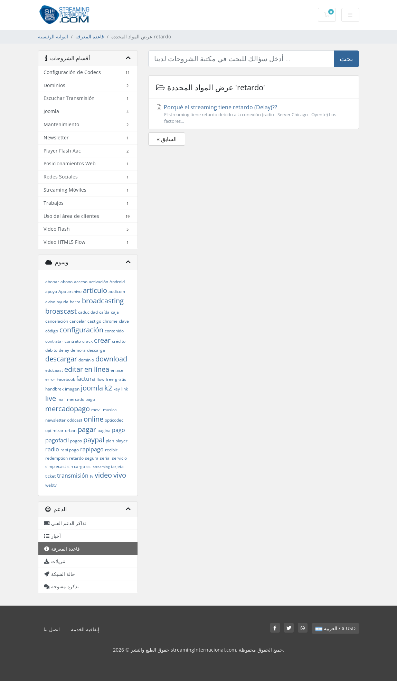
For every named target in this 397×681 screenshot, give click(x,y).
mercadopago (67, 408)
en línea (96, 369)
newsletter (55, 420)
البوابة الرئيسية (53, 36)
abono (66, 282)
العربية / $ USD (335, 628)
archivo (74, 291)
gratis (120, 379)
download (111, 358)
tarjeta (117, 466)
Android (117, 282)
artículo (95, 290)
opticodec (114, 420)
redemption (56, 458)
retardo (76, 458)
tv (91, 476)
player (121, 441)
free (110, 379)
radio (52, 449)
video (103, 475)
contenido (114, 331)
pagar (87, 429)
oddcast (74, 420)
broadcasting (103, 300)
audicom (116, 291)
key (116, 389)
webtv (51, 485)
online (93, 419)
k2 (108, 388)
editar (73, 369)
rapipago (92, 449)
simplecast (55, 466)
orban (70, 430)
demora (78, 350)
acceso (80, 282)
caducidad (88, 312)
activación (98, 282)
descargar (61, 358)
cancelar (77, 321)
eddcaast (54, 370)
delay (64, 350)
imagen (72, 389)
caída (104, 312)
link (124, 389)
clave (124, 321)
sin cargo (76, 466)
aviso (50, 302)
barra (75, 302)
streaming (101, 466)
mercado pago (81, 399)
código (51, 331)
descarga (96, 350)
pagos (76, 441)
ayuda (62, 302)
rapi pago (69, 450)
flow (100, 379)
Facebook (66, 379)
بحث (346, 58)
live (50, 398)
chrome (110, 321)
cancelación (56, 321)
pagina (104, 430)
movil (96, 410)
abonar (52, 282)
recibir (111, 450)
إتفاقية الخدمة (85, 629)
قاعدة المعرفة (89, 36)
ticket (50, 476)
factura (85, 379)
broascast (61, 311)
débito (51, 350)
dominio (86, 360)
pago (118, 430)
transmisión (72, 475)
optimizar (54, 430)
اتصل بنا (52, 629)
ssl (89, 466)
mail (61, 399)
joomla (92, 388)
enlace (117, 370)
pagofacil (57, 440)
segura (91, 458)
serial (105, 458)
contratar (54, 341)
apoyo (51, 291)
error (50, 379)
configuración (81, 329)
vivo (119, 475)
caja (115, 312)
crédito (118, 341)
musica (110, 410)
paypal (93, 439)
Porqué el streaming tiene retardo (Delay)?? (253, 114)
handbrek (54, 389)
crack (87, 341)
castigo (94, 321)
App (62, 291)
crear (102, 340)
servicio (119, 458)
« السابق (167, 139)
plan (110, 441)
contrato (73, 341)
